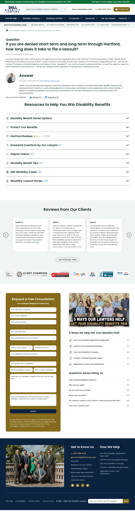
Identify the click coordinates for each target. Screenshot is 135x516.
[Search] (65, 9)
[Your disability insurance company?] (33, 358)
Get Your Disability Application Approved (112, 460)
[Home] (7, 30)
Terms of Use (48, 507)
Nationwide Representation (82, 478)
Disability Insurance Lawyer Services (12, 9)
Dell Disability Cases (79, 474)
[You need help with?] (33, 334)
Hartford (31, 31)
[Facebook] (82, 491)
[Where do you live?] (45, 351)
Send (126, 507)
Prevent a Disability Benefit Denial (114, 473)
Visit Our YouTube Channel (82, 482)
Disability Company (32, 18)
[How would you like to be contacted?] (33, 341)
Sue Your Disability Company (112, 469)
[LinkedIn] (77, 491)
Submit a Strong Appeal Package (114, 465)
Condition (55, 18)
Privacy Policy (34, 507)
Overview (75, 467)
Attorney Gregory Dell (52, 81)
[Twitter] (87, 491)
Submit (33, 417)
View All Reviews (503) (67, 260)
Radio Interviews (78, 486)
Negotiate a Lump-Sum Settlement (109, 478)
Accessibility (21, 507)
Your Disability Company (18, 31)
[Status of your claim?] (21, 351)
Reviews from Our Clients (81, 471)
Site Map (9, 507)
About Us (124, 18)
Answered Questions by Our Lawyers (48, 31)
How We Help (12, 18)
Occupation (75, 18)
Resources (92, 18)
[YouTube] (72, 491)
